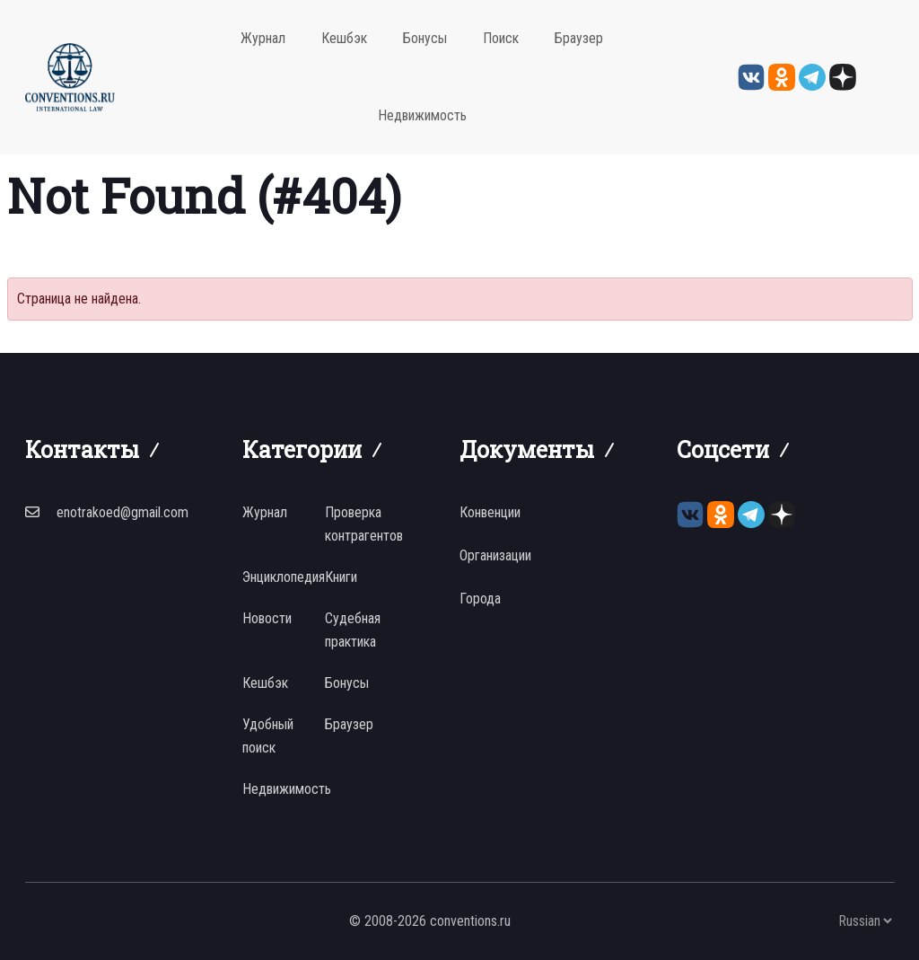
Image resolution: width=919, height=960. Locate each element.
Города (480, 598)
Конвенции (490, 512)
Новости (267, 618)
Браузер (579, 38)
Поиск (501, 38)
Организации (495, 555)
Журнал (263, 38)
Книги (341, 577)
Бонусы (425, 38)
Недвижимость (422, 115)
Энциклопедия (283, 577)
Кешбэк (344, 38)
